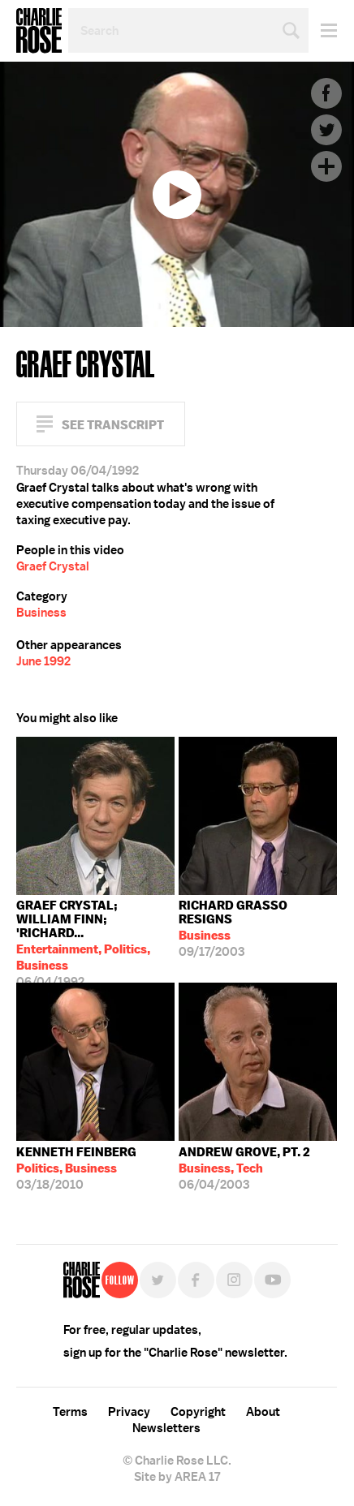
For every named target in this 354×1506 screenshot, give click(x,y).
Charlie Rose (39, 31)
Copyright (198, 1412)
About (263, 1412)
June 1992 (43, 661)
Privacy (129, 1412)
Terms (70, 1412)
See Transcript (113, 424)
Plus (326, 166)
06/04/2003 (244, 1168)
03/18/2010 (76, 1168)
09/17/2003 (258, 928)
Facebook (326, 93)
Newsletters (166, 1428)
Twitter (326, 129)
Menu (323, 30)
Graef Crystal (52, 566)
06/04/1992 (95, 940)
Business (41, 613)
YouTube (272, 1280)
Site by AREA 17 (177, 1477)
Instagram (234, 1280)
